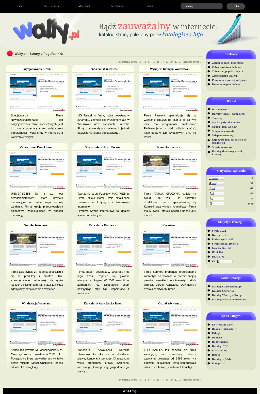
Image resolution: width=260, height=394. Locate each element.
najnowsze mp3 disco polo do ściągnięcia (229, 141)
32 (251, 183)
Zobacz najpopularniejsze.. (228, 71)
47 (251, 193)
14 (149, 61)
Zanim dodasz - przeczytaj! (228, 62)
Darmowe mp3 (221, 109)
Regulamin (116, 5)
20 (176, 61)
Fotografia (218, 363)
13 (144, 61)
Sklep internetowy (223, 135)
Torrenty (217, 117)
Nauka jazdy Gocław (224, 126)
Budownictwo (220, 341)
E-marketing (219, 350)
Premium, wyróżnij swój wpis (229, 79)
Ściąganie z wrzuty (223, 130)
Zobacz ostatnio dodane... (227, 66)
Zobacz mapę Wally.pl (225, 75)
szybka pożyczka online (226, 122)
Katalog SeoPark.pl (223, 290)
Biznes (216, 354)
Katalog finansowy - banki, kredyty (228, 153)
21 (180, 61)
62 (251, 188)
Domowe (217, 337)
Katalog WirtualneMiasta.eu (229, 299)
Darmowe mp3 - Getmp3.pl (228, 113)
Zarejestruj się (52, 5)
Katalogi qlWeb (221, 359)
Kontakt (148, 5)
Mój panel (84, 5)
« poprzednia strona (127, 61)
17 (162, 61)
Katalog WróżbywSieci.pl (227, 295)
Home (19, 5)
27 (251, 198)
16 (158, 61)
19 (171, 61)
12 (251, 178)
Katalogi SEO (220, 346)
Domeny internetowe (224, 328)
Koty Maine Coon (222, 324)
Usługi (216, 333)
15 (153, 61)
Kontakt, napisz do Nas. (226, 84)
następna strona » (192, 61)
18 (167, 61)
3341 (250, 203)
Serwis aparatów (222, 146)
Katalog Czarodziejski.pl (227, 286)
